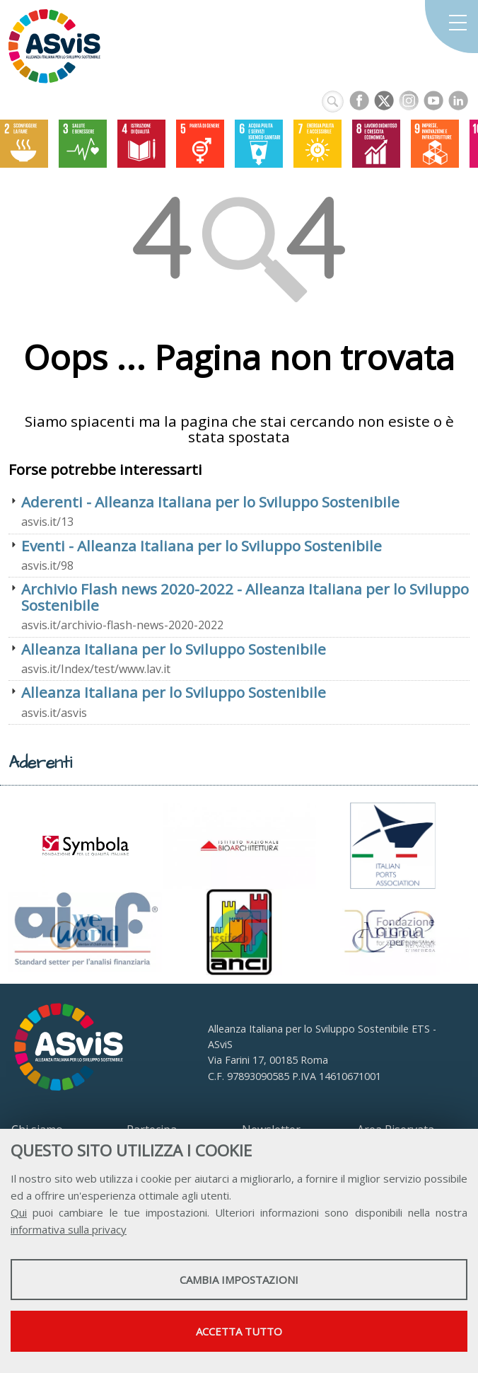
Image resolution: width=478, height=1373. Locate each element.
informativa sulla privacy (69, 1229)
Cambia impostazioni (239, 1280)
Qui (19, 1212)
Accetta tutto (239, 1331)
